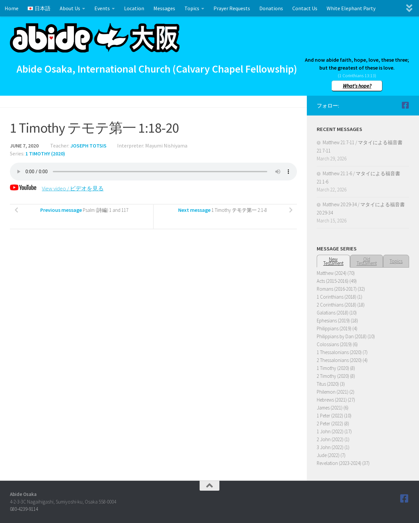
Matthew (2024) (331, 273)
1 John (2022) (330, 431)
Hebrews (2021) (332, 400)
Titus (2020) (328, 384)
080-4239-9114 (24, 509)
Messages (164, 8)
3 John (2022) (330, 447)
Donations (271, 8)
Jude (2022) (328, 455)
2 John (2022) (330, 439)
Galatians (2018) (332, 313)
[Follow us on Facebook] (405, 105)
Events (102, 8)
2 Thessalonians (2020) (339, 360)
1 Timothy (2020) (45, 153)
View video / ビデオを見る (59, 188)
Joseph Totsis (88, 145)
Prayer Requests (231, 8)
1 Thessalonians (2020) (339, 352)
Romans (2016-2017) (337, 289)
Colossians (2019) (334, 344)
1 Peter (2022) (330, 415)
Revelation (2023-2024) (339, 463)
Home (11, 8)
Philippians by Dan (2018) (342, 336)
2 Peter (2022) (330, 423)
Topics (191, 8)
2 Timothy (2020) (333, 376)
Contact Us (304, 8)
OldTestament (367, 261)
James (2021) (329, 408)
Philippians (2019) (334, 328)
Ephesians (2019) (333, 320)
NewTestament (333, 261)
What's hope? (357, 85)
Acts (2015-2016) (332, 281)
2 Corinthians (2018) (336, 305)
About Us (70, 8)
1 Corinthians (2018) (336, 297)
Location (134, 8)
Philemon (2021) (332, 392)
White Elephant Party (351, 8)
